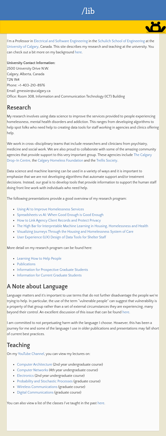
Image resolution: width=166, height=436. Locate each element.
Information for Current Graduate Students (49, 275)
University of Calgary (23, 47)
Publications (26, 264)
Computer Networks (32, 370)
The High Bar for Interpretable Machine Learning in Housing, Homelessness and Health (82, 226)
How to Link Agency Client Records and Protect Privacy (59, 221)
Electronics (25, 376)
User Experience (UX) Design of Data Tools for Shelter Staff (61, 237)
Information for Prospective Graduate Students (52, 270)
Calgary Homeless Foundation (60, 161)
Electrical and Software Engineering (61, 41)
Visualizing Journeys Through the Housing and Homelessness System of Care (75, 232)
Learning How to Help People (39, 259)
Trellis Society (106, 161)
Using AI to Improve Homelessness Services (50, 209)
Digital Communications (35, 393)
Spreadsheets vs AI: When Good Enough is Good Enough (60, 215)
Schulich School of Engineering (121, 41)
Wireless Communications (37, 387)
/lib (88, 11)
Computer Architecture (34, 365)
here (78, 52)
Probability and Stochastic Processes (45, 381)
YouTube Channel (31, 354)
